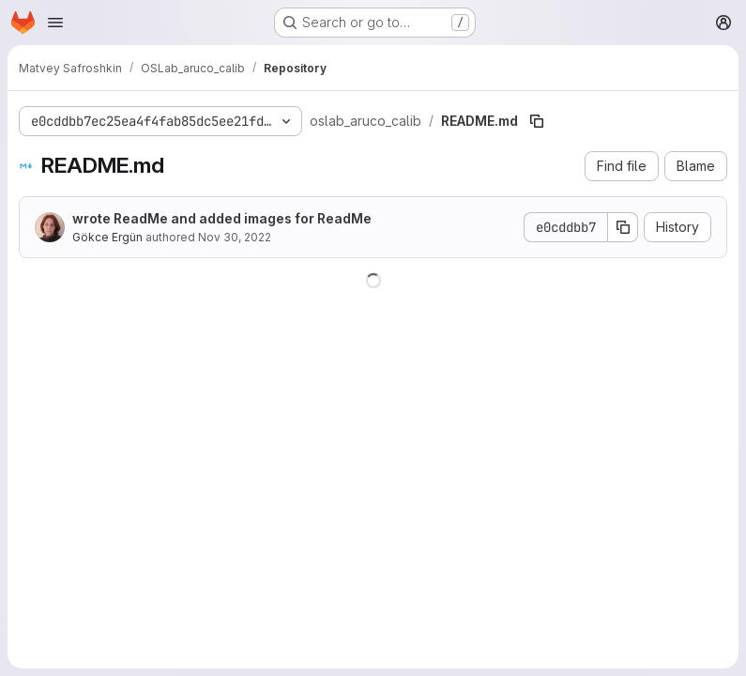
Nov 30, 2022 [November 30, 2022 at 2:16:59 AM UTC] (234, 237)
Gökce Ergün (107, 237)
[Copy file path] (537, 121)
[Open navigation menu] (55, 23)
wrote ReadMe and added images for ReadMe (222, 218)
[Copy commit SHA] (623, 227)
